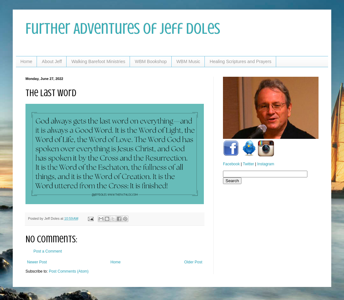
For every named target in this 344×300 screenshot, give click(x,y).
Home (26, 61)
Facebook (231, 164)
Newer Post (37, 262)
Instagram (265, 164)
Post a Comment (47, 251)
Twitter (248, 164)
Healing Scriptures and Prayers (240, 61)
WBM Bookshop (151, 61)
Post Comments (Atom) (69, 271)
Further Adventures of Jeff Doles (122, 29)
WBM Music (188, 61)
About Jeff (52, 61)
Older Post (193, 262)
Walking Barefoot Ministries (98, 61)
